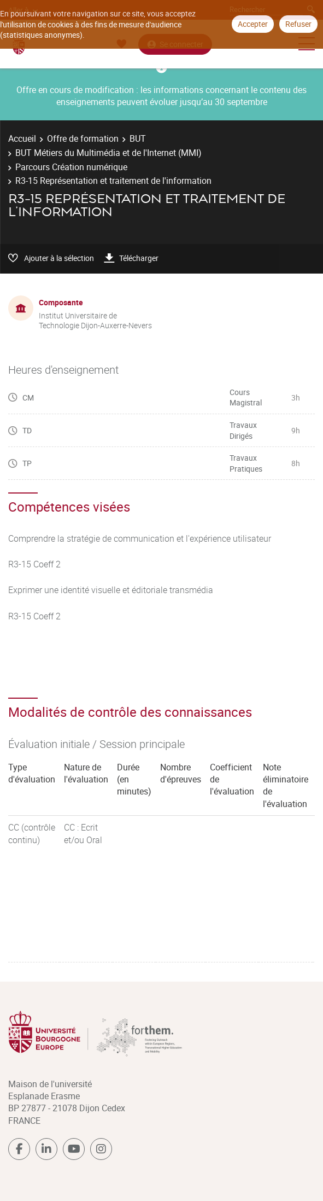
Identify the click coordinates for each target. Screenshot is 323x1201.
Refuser (298, 24)
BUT (138, 138)
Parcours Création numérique (71, 167)
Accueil (22, 138)
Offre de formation (83, 138)
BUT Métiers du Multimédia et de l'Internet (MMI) (108, 153)
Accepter (253, 24)
